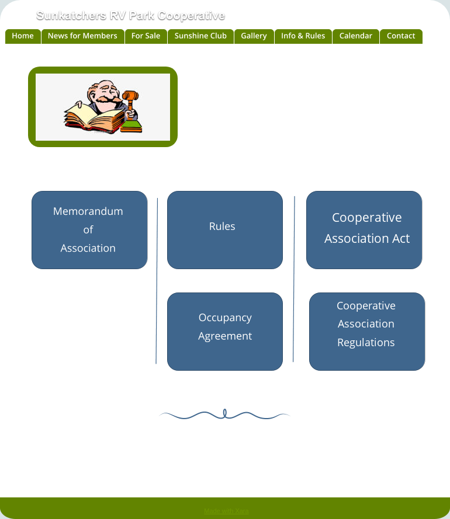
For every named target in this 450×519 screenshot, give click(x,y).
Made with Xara (226, 510)
